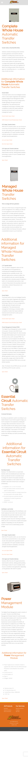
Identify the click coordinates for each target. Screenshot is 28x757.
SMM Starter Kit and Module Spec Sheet (12, 120)
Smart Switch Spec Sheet (8, 116)
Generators (6, 708)
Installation (18, 710)
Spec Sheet (5, 160)
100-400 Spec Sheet (7, 140)
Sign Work (18, 711)
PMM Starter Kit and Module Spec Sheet (12, 322)
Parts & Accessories (7, 711)
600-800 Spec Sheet (7, 144)
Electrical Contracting (19, 708)
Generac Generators (7, 710)
